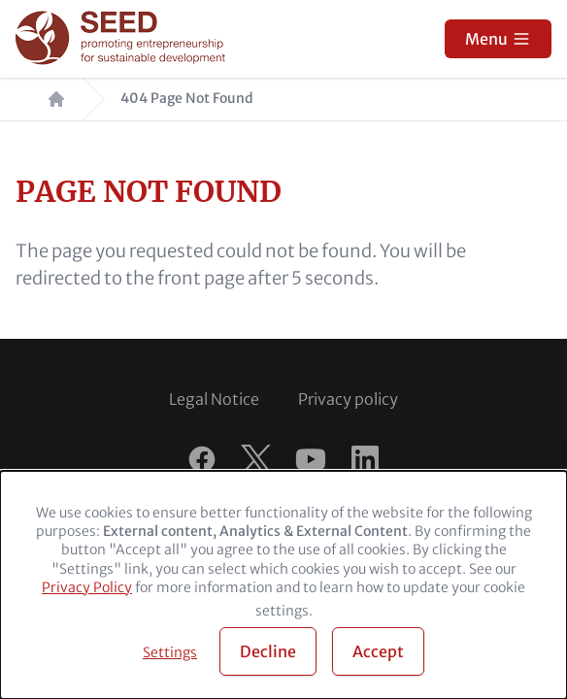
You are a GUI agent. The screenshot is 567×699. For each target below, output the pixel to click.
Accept (378, 651)
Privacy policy (348, 399)
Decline (268, 651)
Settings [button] (170, 652)
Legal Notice (214, 399)
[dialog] (283, 585)
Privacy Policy (87, 587)
